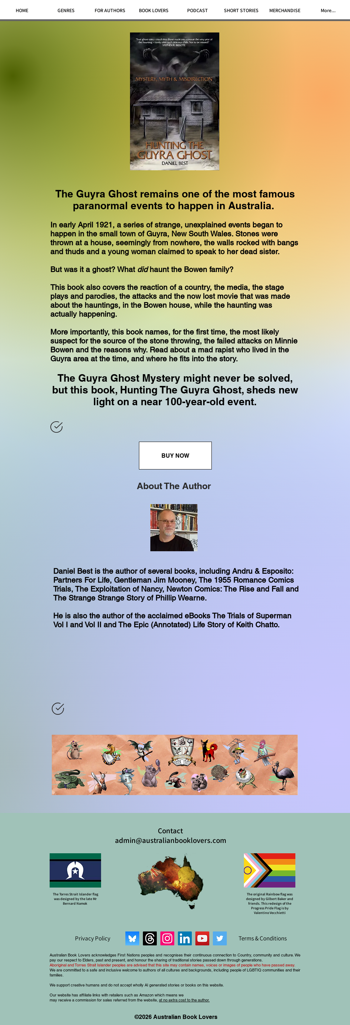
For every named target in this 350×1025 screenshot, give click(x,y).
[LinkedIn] (185, 938)
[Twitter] (220, 938)
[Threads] (150, 938)
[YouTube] (202, 938)
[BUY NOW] (175, 455)
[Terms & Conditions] (262, 938)
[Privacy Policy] (92, 938)
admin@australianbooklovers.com (170, 840)
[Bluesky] (132, 938)
